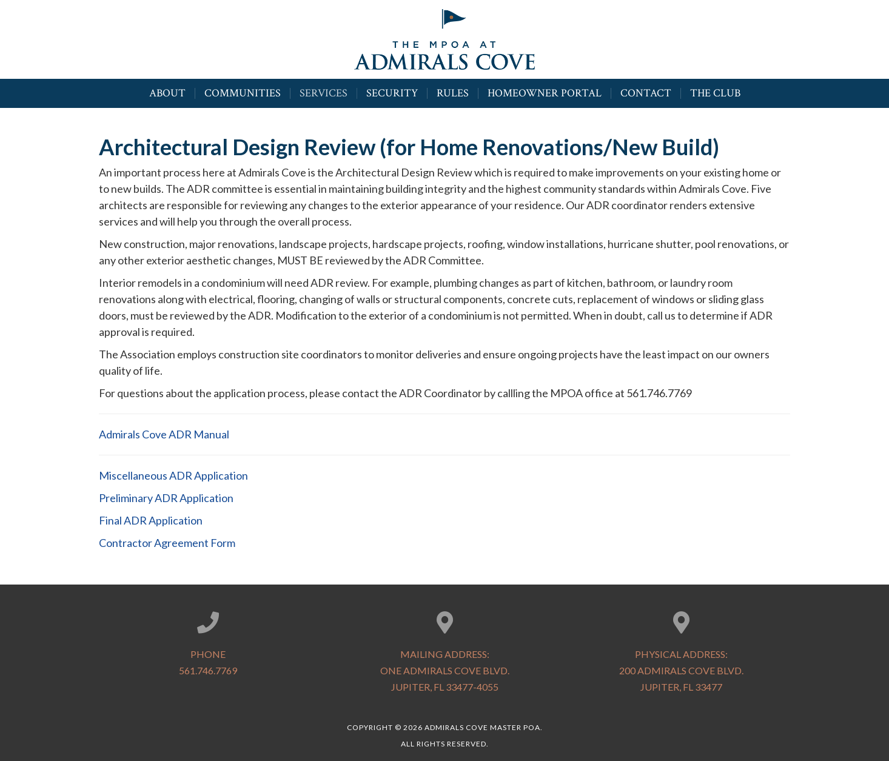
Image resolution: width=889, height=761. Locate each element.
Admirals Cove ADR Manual (164, 434)
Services (323, 92)
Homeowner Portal (545, 92)
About (167, 92)
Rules (453, 92)
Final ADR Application (151, 520)
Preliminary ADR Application (166, 498)
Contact (645, 92)
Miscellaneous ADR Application (173, 475)
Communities (242, 92)
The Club (715, 92)
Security (392, 92)
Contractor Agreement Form (168, 542)
